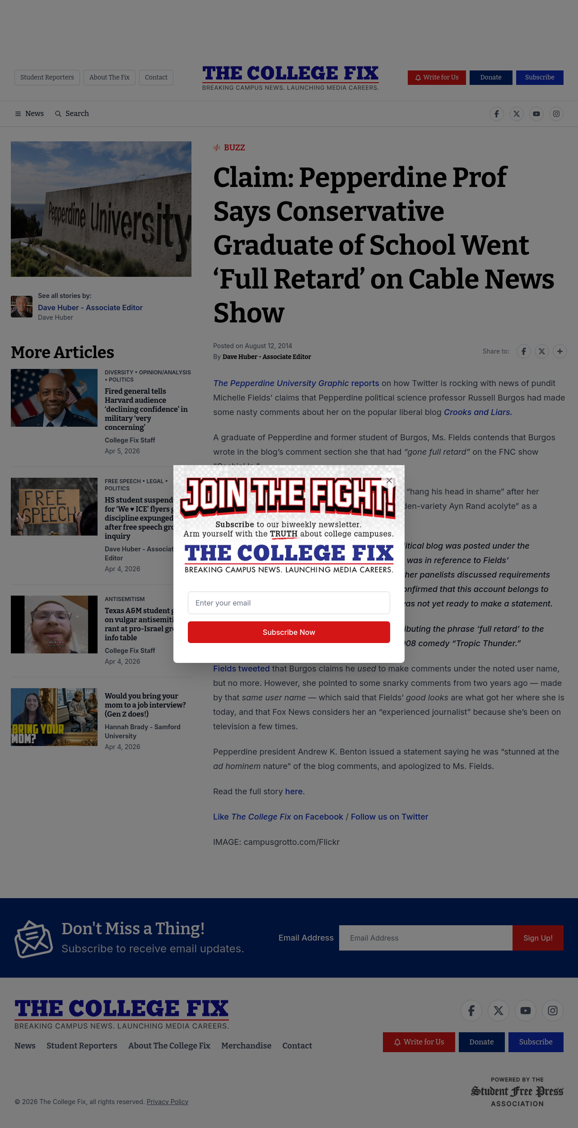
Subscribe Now (289, 632)
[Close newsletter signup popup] (389, 480)
